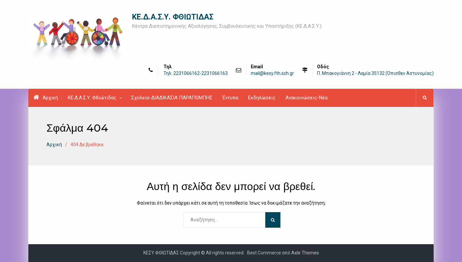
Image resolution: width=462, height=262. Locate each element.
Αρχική (45, 97)
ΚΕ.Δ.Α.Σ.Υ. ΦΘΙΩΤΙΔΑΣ (173, 17)
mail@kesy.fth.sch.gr (272, 73)
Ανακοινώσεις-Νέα (306, 98)
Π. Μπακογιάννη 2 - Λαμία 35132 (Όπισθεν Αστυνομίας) (375, 73)
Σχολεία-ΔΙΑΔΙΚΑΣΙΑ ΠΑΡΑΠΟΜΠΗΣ (172, 98)
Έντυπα (230, 98)
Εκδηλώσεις (261, 98)
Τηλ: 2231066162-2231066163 (195, 73)
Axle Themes (305, 252)
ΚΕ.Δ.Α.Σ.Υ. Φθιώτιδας (92, 98)
